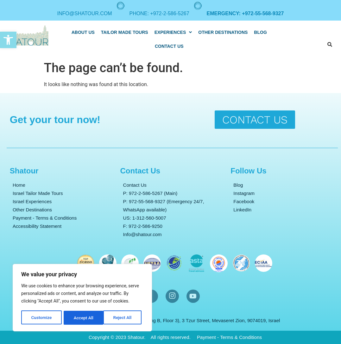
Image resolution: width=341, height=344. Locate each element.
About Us (83, 32)
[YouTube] (193, 296)
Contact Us (169, 46)
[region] (82, 298)
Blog (260, 32)
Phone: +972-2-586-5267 (159, 13)
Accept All (124, 317)
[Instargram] (172, 296)
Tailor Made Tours (124, 32)
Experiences (173, 32)
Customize (41, 317)
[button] (8, 40)
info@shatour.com (84, 13)
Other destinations (223, 32)
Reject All (82, 317)
